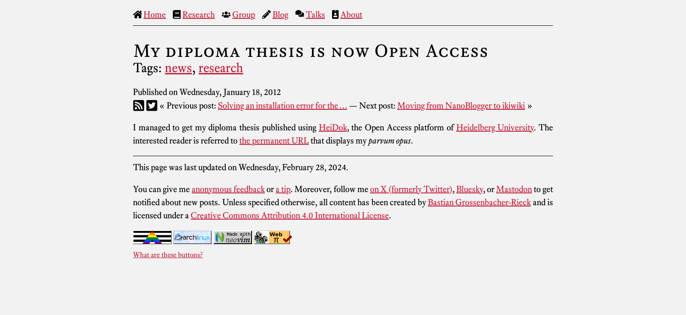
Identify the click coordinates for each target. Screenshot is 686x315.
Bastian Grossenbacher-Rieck (479, 202)
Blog (280, 14)
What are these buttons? (168, 254)
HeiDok (333, 127)
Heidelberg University (495, 127)
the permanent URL (274, 140)
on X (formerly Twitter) (411, 189)
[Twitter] (152, 105)
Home (155, 14)
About (351, 14)
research (221, 68)
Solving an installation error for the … (282, 105)
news (178, 68)
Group (243, 14)
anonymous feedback (228, 189)
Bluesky (469, 189)
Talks (315, 14)
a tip (283, 189)
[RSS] (138, 105)
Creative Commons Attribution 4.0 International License (290, 215)
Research (198, 14)
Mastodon (514, 189)
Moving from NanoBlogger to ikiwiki (461, 105)
